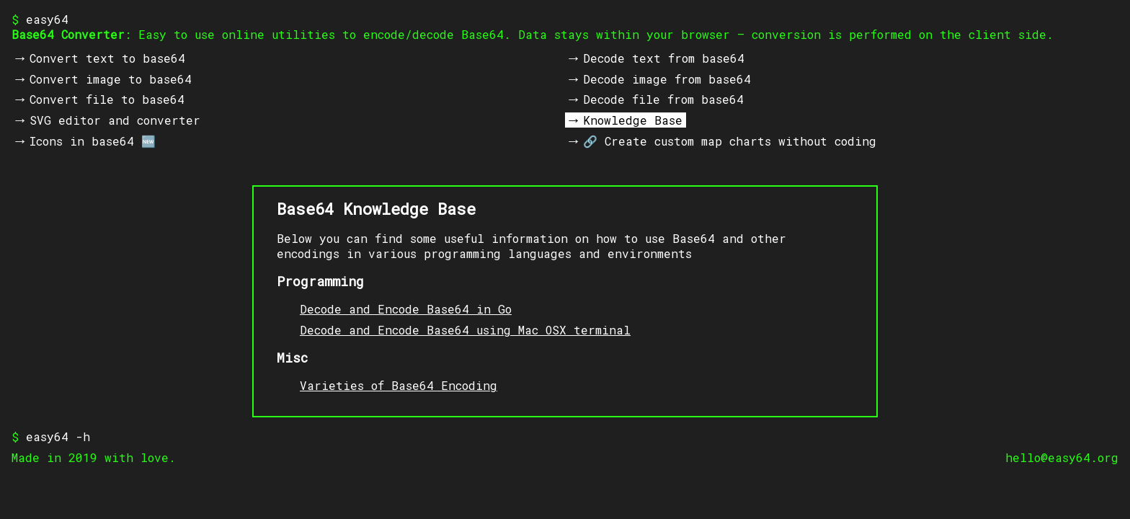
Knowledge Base (632, 120)
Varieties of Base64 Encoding (398, 385)
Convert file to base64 (107, 99)
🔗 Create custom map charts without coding (729, 140)
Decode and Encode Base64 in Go (406, 308)
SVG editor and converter (115, 120)
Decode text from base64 (663, 58)
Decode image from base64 (667, 78)
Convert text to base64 (107, 58)
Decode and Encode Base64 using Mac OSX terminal (465, 329)
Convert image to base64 (111, 78)
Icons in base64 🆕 (93, 140)
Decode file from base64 (663, 99)
